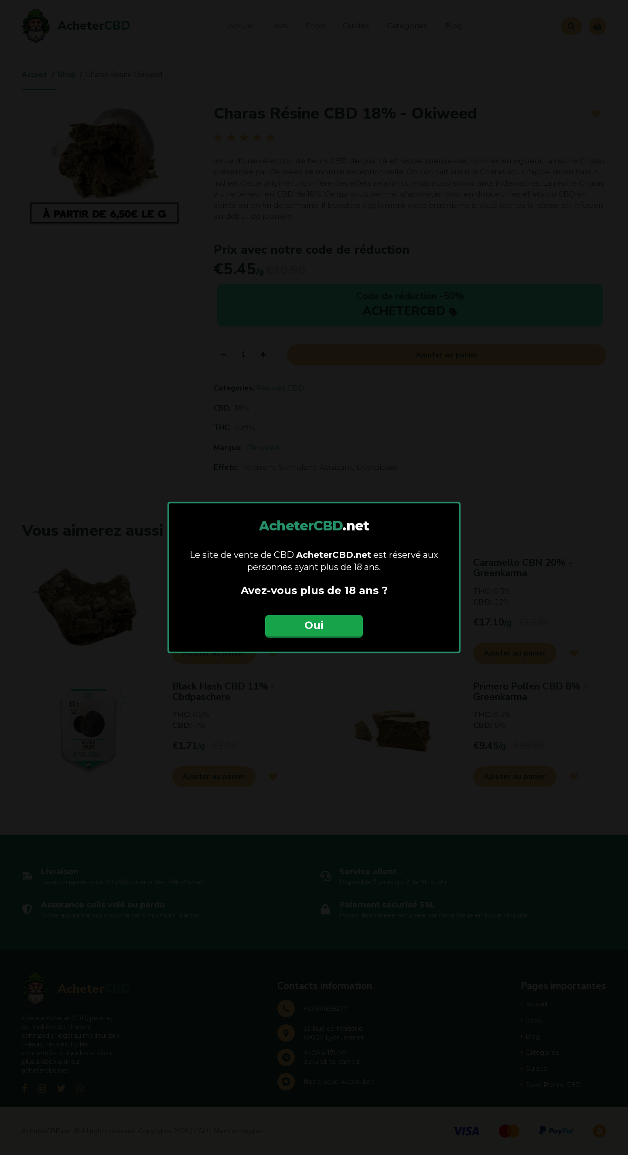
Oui (314, 625)
